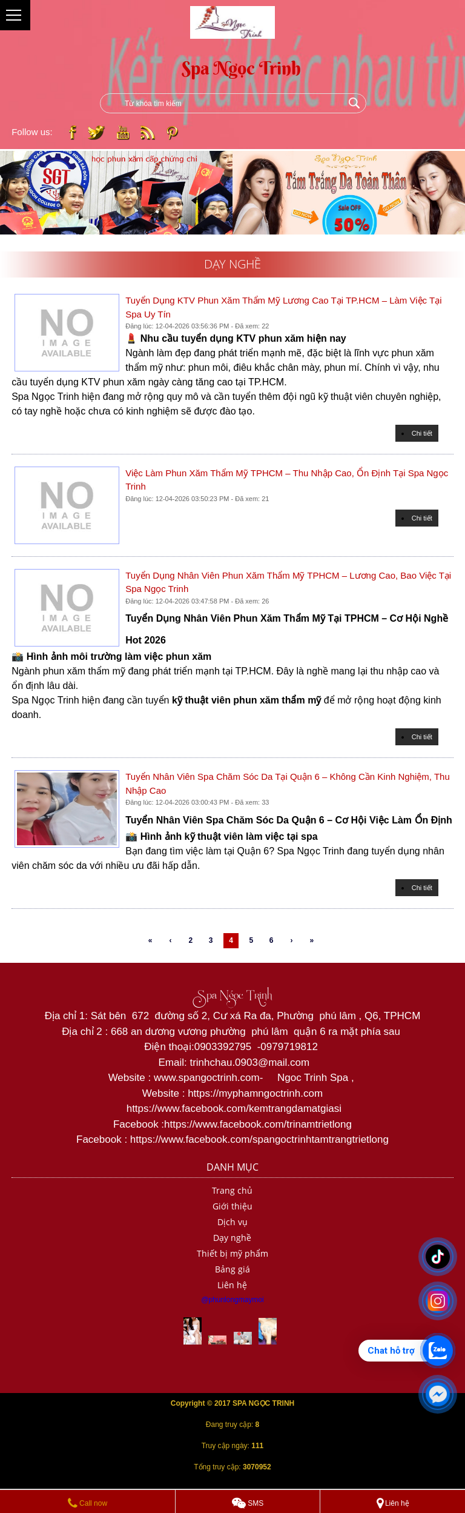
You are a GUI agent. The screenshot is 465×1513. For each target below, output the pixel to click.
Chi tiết (422, 433)
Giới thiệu (232, 1206)
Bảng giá (232, 1269)
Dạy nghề (232, 1237)
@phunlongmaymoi (232, 1299)
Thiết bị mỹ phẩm (232, 1253)
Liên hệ (232, 1285)
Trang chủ (232, 1190)
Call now (87, 1503)
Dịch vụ (232, 1222)
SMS (247, 1503)
